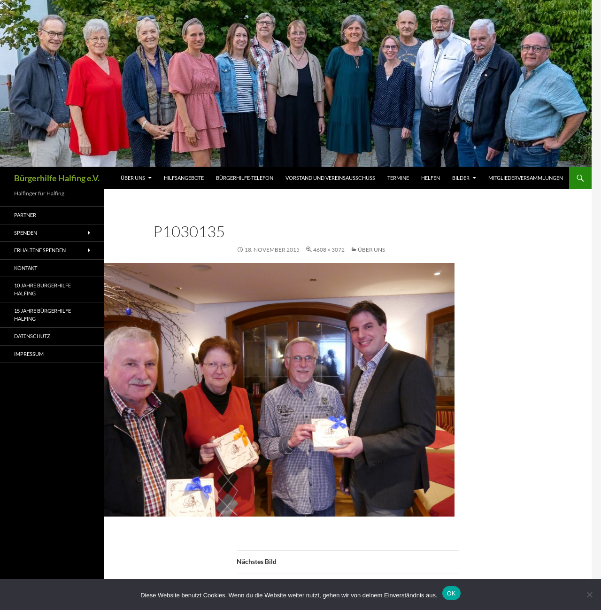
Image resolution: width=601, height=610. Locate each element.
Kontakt (25, 268)
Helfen (430, 178)
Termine (398, 178)
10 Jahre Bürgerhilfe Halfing (42, 289)
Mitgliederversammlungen (525, 178)
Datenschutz (32, 336)
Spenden (25, 233)
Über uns (133, 178)
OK (451, 593)
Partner (25, 215)
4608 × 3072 (329, 249)
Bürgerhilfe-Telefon (244, 178)
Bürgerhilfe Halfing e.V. (57, 178)
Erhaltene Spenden (40, 250)
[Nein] (589, 594)
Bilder (461, 178)
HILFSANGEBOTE (184, 178)
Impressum (29, 354)
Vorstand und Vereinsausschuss (330, 178)
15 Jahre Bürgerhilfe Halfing (42, 315)
